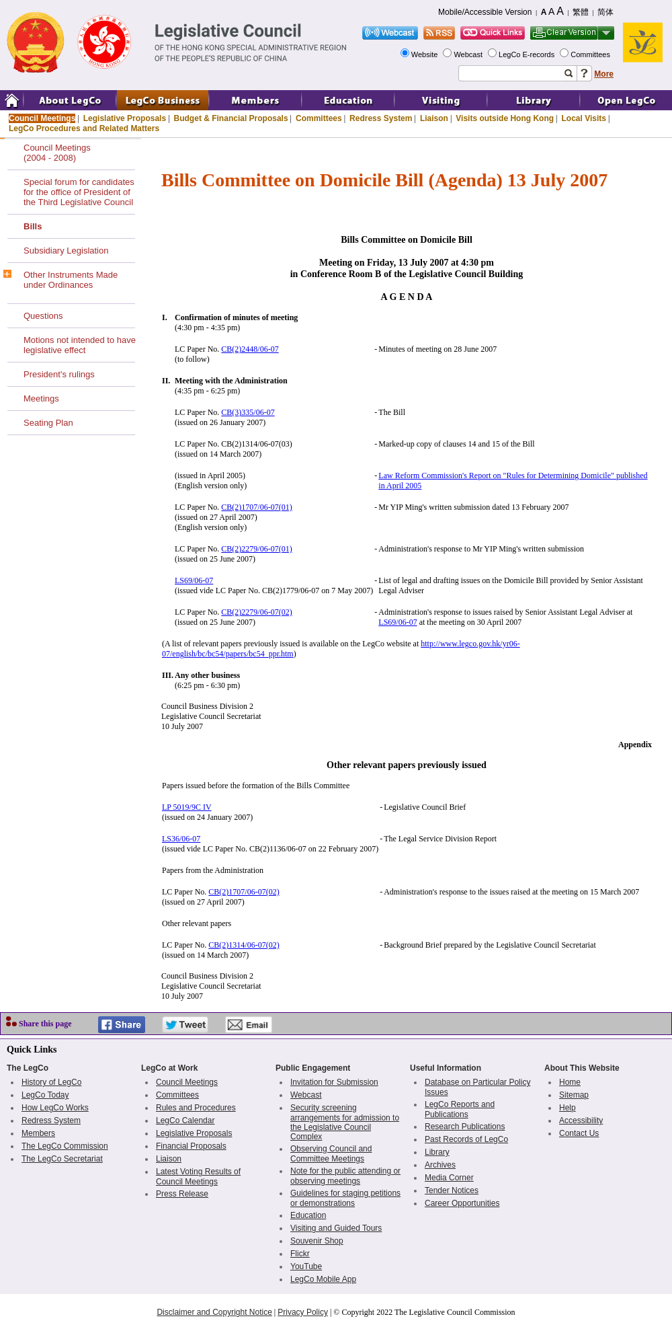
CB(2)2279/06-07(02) (256, 612)
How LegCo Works (55, 1107)
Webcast (469, 54)
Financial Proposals (191, 1146)
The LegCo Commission (65, 1146)
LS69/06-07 (194, 580)
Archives (440, 1165)
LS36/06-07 (181, 838)
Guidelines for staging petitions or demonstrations (345, 1198)
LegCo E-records (527, 54)
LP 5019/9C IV (187, 807)
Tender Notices (451, 1190)
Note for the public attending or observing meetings (345, 1176)
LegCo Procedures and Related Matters (84, 128)
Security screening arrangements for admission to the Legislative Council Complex (344, 1122)
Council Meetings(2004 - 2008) (57, 153)
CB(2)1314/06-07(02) (243, 945)
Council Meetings (42, 118)
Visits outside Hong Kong (505, 118)
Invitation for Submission (334, 1082)
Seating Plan (48, 423)
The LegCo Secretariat (62, 1159)
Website (425, 54)
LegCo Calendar (185, 1120)
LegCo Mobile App (323, 1279)
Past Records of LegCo (466, 1139)
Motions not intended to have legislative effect (80, 345)
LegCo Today (45, 1095)
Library (437, 1152)
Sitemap (574, 1095)
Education (308, 1215)
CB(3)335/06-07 (247, 412)
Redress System (380, 118)
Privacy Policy (303, 1312)
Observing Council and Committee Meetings (331, 1154)
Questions (43, 316)
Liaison (434, 118)
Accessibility (581, 1120)
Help (567, 1107)
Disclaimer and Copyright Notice (214, 1312)
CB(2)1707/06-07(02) (243, 892)
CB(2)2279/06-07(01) (256, 549)
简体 (605, 12)
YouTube (306, 1266)
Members (38, 1133)
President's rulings (59, 374)
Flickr (300, 1253)
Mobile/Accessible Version (485, 12)
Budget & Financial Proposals (231, 118)
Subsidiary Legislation (66, 250)
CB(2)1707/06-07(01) (256, 507)
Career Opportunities (462, 1203)
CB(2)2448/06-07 (249, 349)
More (604, 74)
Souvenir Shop (316, 1241)
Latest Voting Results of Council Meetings (198, 1176)
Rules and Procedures (196, 1107)
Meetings (41, 398)
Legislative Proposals (124, 118)
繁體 (581, 12)
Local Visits (583, 118)
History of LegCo (51, 1082)
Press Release (182, 1194)
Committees (591, 54)
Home (570, 1082)
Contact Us (579, 1133)
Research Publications (465, 1126)
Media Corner (449, 1177)
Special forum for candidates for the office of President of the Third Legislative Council (79, 192)
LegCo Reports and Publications (460, 1109)
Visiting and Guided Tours (336, 1228)
